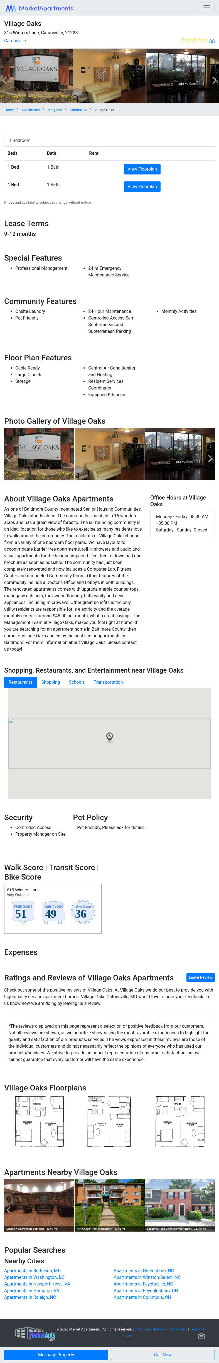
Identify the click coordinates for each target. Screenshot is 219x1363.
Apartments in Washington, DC (34, 1277)
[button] (163, 1355)
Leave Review (200, 977)
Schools (77, 682)
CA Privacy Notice (149, 1329)
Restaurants (21, 682)
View (142, 169)
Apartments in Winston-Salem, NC (147, 1277)
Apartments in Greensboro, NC (144, 1270)
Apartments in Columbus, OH (142, 1297)
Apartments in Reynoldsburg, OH (146, 1290)
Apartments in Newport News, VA (37, 1284)
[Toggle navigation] (207, 7)
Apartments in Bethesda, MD (32, 1270)
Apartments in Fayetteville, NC (143, 1284)
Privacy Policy (177, 1329)
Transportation (108, 682)
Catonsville (15, 40)
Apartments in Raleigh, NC (30, 1297)
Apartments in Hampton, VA (31, 1290)
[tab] (19, 140)
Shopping (50, 682)
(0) (212, 41)
